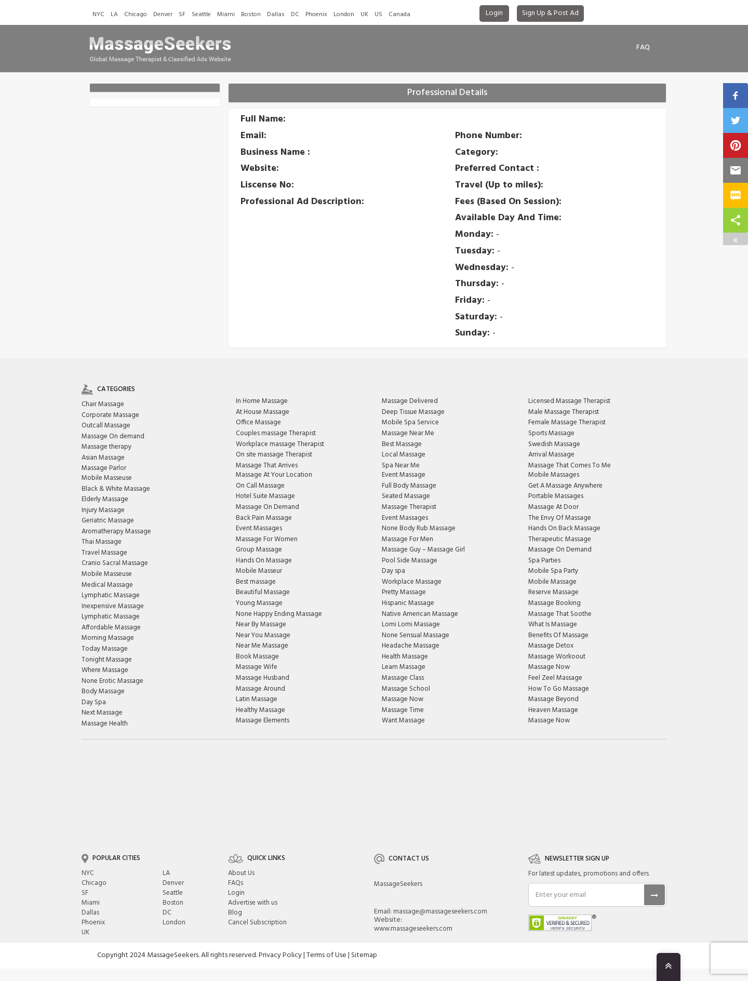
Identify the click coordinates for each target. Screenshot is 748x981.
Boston (251, 14)
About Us (241, 873)
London (343, 14)
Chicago (135, 14)
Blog (235, 913)
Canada (399, 14)
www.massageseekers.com (413, 928)
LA (114, 14)
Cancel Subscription (257, 923)
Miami (226, 14)
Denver (162, 14)
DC (295, 14)
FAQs (235, 883)
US (378, 14)
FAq (643, 47)
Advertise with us (252, 903)
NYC (98, 14)
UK (364, 14)
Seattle (201, 14)
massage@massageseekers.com (440, 911)
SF (182, 14)
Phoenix (316, 14)
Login (494, 13)
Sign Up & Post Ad (550, 13)
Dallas (276, 14)
